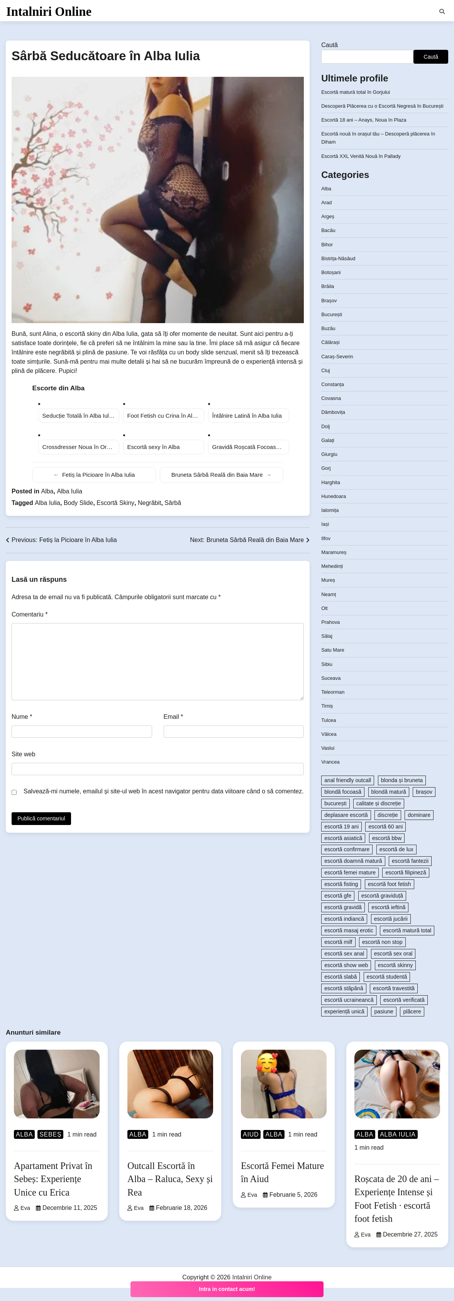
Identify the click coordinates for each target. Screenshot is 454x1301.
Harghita (331, 495)
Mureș (328, 593)
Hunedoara (334, 510)
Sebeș (50, 1147)
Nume (22, 721)
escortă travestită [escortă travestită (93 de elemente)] (394, 1002)
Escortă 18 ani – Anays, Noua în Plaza (367, 133)
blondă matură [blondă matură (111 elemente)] (388, 805)
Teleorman (334, 705)
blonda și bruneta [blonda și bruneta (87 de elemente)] (402, 793)
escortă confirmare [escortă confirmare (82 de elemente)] (346, 863)
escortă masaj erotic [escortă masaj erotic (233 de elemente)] (348, 944)
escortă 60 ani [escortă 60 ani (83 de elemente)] (385, 840)
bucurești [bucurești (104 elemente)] (335, 816)
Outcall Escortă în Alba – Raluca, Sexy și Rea (169, 1192)
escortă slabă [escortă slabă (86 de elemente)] (340, 990)
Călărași (331, 355)
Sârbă (172, 508)
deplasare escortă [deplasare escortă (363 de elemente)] (346, 828)
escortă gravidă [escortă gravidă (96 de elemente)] (343, 921)
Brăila (328, 299)
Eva (22, 1221)
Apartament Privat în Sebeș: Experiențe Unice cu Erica (56, 1192)
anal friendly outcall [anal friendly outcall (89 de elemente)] (347, 793)
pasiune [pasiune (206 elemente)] (383, 1025)
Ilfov (326, 551)
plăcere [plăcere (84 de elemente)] (412, 1025)
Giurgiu (330, 467)
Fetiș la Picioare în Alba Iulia (94, 480)
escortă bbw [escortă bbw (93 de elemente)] (386, 851)
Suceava (331, 691)
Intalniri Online (48, 13)
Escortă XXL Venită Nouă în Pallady (364, 169)
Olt (324, 621)
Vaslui (328, 761)
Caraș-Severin (338, 369)
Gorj (326, 481)
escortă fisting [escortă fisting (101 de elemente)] (341, 897)
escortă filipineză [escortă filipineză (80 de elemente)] (405, 886)
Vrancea (331, 775)
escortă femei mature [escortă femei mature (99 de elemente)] (350, 886)
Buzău (329, 342)
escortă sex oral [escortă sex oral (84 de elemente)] (393, 967)
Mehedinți (333, 579)
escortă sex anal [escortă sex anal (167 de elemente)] (344, 967)
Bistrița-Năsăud (340, 272)
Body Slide (78, 508)
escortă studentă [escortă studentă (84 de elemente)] (387, 990)
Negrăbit (149, 508)
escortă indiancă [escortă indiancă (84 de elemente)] (344, 932)
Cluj (325, 383)
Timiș (327, 719)
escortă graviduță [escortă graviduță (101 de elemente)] (382, 909)
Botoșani (331, 286)
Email (173, 721)
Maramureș (335, 565)
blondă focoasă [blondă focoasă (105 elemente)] (342, 805)
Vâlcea (329, 747)
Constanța (333, 398)
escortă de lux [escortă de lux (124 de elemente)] (396, 863)
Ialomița (330, 523)
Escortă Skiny (115, 508)
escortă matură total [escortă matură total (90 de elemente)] (407, 944)
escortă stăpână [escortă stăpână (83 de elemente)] (343, 1002)
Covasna (332, 411)
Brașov (329, 313)
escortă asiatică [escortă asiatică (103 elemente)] (343, 851)
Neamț (329, 607)
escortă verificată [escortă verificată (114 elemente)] (404, 1013)
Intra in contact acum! (227, 1289)
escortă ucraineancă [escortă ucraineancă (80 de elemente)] (348, 1013)
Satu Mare (333, 663)
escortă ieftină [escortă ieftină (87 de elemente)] (388, 921)
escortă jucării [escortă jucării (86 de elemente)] (391, 932)
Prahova (331, 635)
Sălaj (327, 649)
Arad (327, 216)
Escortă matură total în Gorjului (358, 97)
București (332, 327)
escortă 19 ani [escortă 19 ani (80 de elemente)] (341, 840)
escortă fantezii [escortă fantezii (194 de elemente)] (410, 874)
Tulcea (329, 733)
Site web (23, 759)
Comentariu (29, 619)
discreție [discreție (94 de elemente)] (388, 828)
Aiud (251, 1147)
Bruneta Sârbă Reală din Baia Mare (221, 480)
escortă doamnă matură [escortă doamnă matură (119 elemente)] (353, 874)
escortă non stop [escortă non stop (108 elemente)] (382, 955)
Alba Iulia (69, 496)
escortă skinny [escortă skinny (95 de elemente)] (395, 979)
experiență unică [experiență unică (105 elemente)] (344, 1025)
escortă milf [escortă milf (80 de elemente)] (338, 955)
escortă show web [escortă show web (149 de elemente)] (346, 979)
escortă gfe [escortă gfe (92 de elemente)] (337, 909)
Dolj (325, 439)
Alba (47, 496)
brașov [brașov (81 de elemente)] (424, 805)
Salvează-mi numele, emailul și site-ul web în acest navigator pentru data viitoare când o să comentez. (164, 796)
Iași (325, 537)
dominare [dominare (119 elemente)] (419, 828)
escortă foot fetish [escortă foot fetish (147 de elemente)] (389, 897)
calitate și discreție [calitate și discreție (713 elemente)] (378, 816)
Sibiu (327, 677)
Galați (328, 454)
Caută (329, 50)
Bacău (329, 244)
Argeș (328, 230)
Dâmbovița (334, 425)
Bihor (327, 257)
